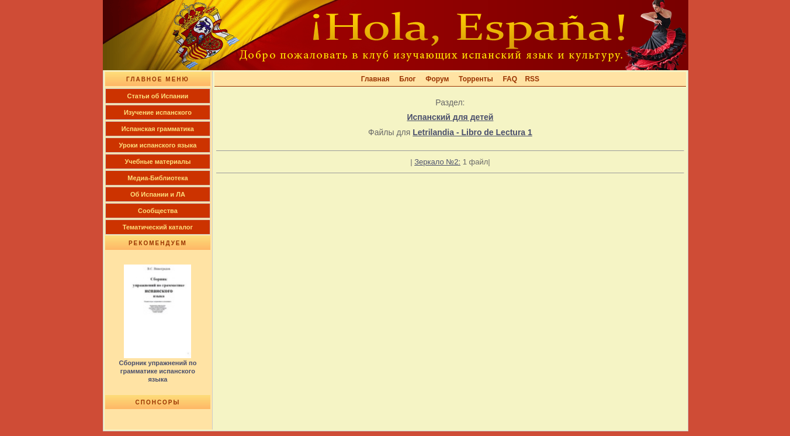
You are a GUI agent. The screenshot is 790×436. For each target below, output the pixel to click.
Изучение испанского (158, 112)
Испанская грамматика (158, 128)
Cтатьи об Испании (157, 95)
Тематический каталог (158, 227)
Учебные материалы (158, 161)
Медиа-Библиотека (157, 177)
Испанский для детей (450, 117)
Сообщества (158, 210)
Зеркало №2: (437, 161)
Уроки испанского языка (158, 145)
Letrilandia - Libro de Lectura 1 (472, 132)
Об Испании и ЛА (157, 194)
